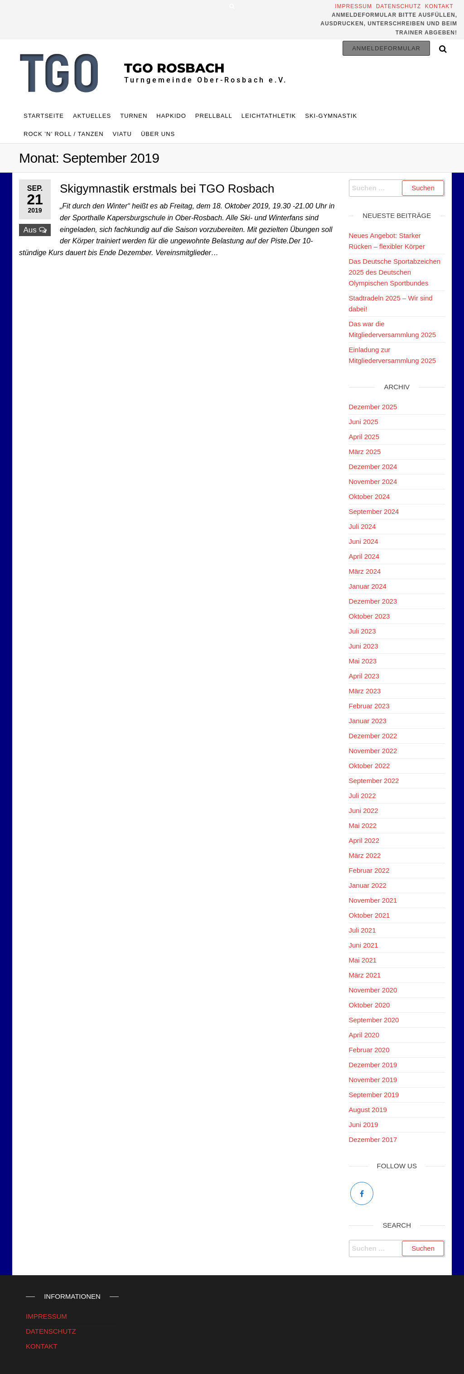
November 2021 (373, 900)
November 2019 (373, 1080)
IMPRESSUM (46, 1316)
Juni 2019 (363, 1124)
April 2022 (364, 840)
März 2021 (365, 975)
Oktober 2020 (369, 1005)
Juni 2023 (363, 646)
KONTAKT (42, 1346)
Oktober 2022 (369, 765)
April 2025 (364, 436)
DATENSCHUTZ (51, 1331)
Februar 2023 (369, 706)
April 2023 (364, 676)
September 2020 (374, 1020)
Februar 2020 (369, 1050)
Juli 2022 (362, 795)
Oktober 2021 (369, 915)
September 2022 (374, 780)
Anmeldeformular (386, 48)
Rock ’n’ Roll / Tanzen (64, 134)
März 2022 (365, 855)
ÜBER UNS (158, 134)
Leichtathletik (269, 115)
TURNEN (133, 115)
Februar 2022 (369, 870)
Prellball (213, 115)
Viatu (122, 134)
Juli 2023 (362, 631)
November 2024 (373, 481)
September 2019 (374, 1094)
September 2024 (374, 511)
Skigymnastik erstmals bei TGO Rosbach (167, 188)
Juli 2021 (362, 930)
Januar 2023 (368, 721)
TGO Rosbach (174, 68)
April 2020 (364, 1035)
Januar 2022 (368, 885)
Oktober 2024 (369, 496)
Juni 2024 (363, 541)
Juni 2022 (363, 810)
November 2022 (373, 751)
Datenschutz (398, 6)
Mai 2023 (363, 661)
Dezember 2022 (373, 736)
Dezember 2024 (373, 466)
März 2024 (365, 571)
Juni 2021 (363, 945)
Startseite (44, 115)
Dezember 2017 (373, 1139)
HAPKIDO (171, 115)
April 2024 (364, 556)
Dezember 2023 (373, 601)
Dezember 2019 (373, 1065)
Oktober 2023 (369, 616)
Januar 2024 (368, 586)
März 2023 (365, 691)
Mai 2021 (363, 960)
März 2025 (365, 451)
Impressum (354, 6)
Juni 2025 (363, 422)
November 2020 (373, 990)
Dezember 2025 (373, 407)
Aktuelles (92, 115)
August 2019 (368, 1109)
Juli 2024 (362, 526)
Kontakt (441, 6)
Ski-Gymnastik (331, 115)
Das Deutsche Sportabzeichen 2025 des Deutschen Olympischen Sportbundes (395, 272)
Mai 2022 (363, 825)
